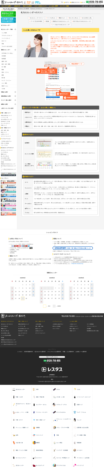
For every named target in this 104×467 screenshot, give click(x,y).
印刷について (4, 125)
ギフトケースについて (6, 136)
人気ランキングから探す (7, 108)
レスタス (19, 351)
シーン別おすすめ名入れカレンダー (61, 24)
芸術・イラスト (5, 72)
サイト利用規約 (90, 324)
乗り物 (3, 77)
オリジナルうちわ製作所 (54, 351)
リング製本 (4, 32)
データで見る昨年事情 (36, 21)
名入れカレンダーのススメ (36, 8)
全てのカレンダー (5, 25)
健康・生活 (4, 61)
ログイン (66, 2)
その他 (3, 88)
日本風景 (4, 56)
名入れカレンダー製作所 (23, 8)
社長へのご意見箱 (5, 143)
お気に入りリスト (75, 2)
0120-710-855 (96, 2)
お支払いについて (5, 134)
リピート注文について (40, 6)
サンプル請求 (100, 6)
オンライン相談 (64, 6)
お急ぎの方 (17, 6)
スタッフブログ (4, 145)
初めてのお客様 (27, 6)
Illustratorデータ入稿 (5, 121)
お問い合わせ (85, 6)
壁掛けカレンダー (5, 49)
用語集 (47, 21)
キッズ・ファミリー (6, 80)
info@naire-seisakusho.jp (77, 263)
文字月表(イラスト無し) (7, 53)
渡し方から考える (73, 18)
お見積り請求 (92, 6)
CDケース (4, 41)
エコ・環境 (4, 83)
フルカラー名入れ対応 (7, 46)
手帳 (3, 43)
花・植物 (4, 66)
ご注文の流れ (38, 324)
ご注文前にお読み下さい (6, 141)
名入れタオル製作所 (40, 351)
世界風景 (4, 58)
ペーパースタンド (6, 38)
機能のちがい (62, 18)
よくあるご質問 (53, 6)
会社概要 (89, 328)
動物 (3, 69)
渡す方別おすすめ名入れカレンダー (82, 21)
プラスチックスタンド (7, 35)
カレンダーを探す (6, 6)
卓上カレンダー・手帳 (7, 29)
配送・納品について (74, 328)
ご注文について (73, 324)
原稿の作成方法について (6, 115)
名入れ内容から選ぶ (87, 18)
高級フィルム (5, 86)
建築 (3, 75)
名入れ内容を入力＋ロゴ (6, 119)
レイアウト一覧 (4, 117)
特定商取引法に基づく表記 (93, 330)
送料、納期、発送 (5, 130)
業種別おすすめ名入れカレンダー (61, 21)
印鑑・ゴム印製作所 (68, 351)
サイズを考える (51, 18)
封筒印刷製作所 (28, 351)
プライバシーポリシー (92, 326)
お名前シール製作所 (81, 351)
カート (82, 2)
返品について (4, 132)
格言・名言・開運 (6, 64)
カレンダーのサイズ (5, 123)
